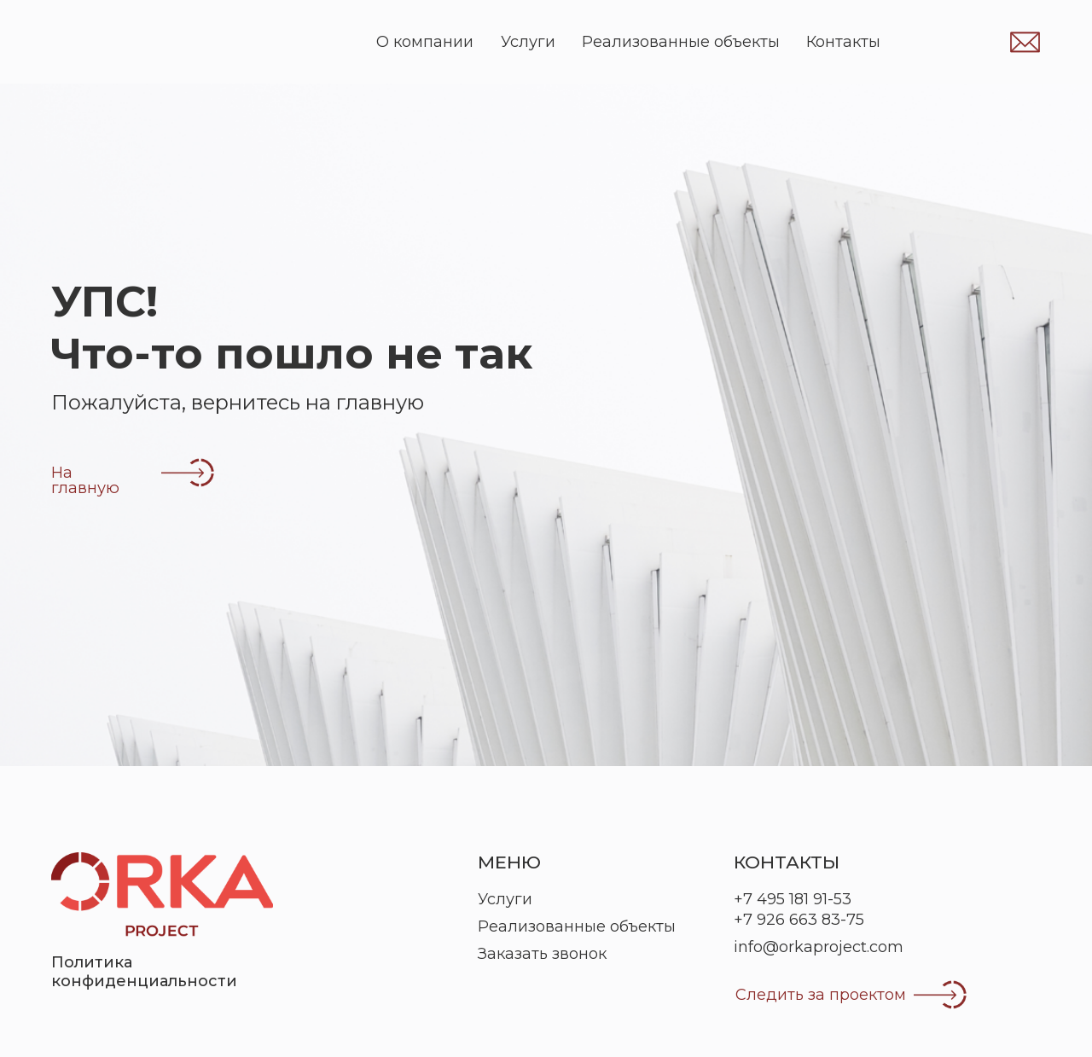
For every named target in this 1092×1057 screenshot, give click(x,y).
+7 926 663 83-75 (799, 919)
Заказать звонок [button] (542, 953)
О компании (424, 41)
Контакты (843, 41)
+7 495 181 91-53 (792, 899)
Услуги (528, 41)
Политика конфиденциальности (144, 971)
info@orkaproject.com (818, 947)
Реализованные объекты (681, 41)
